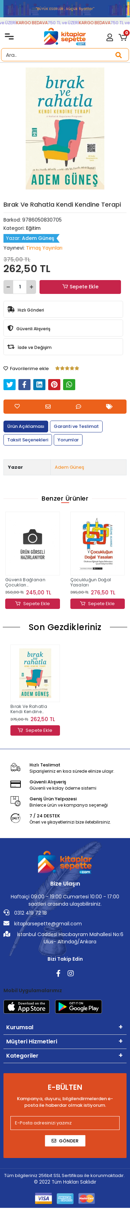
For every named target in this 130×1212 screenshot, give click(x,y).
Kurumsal (19, 1027)
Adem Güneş (69, 467)
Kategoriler (22, 1056)
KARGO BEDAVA (37, 23)
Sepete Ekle (80, 286)
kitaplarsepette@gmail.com (42, 923)
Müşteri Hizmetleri (31, 1041)
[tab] (25, 426)
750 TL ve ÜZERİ (69, 23)
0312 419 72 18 (25, 912)
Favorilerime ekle (26, 368)
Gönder (65, 1141)
